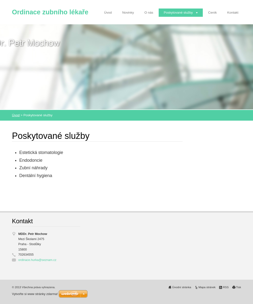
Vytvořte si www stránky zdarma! (35, 294)
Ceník (212, 12)
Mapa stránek (206, 287)
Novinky (128, 12)
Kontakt (232, 12)
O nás (149, 12)
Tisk (238, 287)
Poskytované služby (178, 12)
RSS (226, 287)
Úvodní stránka (181, 287)
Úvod (108, 12)
